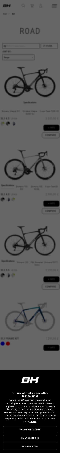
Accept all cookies (30, 429)
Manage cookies (30, 438)
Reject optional (30, 446)
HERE (6, 415)
